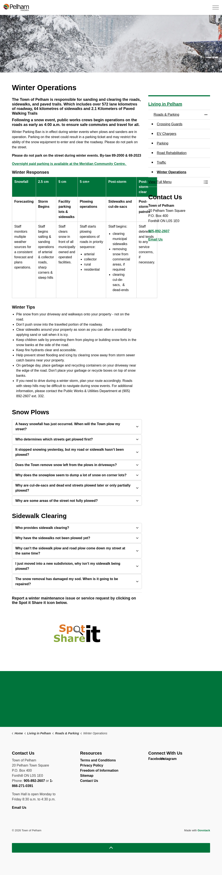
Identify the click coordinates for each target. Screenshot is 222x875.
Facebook (152, 760)
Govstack (203, 830)
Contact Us (89, 781)
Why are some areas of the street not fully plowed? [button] (56, 500)
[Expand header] (215, 7)
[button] (175, 182)
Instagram (164, 760)
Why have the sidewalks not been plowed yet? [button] (52, 538)
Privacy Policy (91, 765)
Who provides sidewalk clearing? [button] (42, 528)
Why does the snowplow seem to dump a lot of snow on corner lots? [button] (71, 475)
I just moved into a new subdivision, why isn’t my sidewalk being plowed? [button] (67, 566)
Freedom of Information (99, 770)
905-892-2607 (159, 231)
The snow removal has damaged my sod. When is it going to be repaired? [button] (66, 581)
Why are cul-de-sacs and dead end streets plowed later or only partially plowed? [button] (73, 488)
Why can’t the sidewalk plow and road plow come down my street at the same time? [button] (70, 550)
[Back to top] (111, 848)
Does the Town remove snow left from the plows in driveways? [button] (66, 465)
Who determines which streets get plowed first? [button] (54, 439)
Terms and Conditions (98, 760)
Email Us (155, 239)
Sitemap (86, 775)
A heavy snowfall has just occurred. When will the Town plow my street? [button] (67, 426)
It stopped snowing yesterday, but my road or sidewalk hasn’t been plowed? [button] (69, 452)
